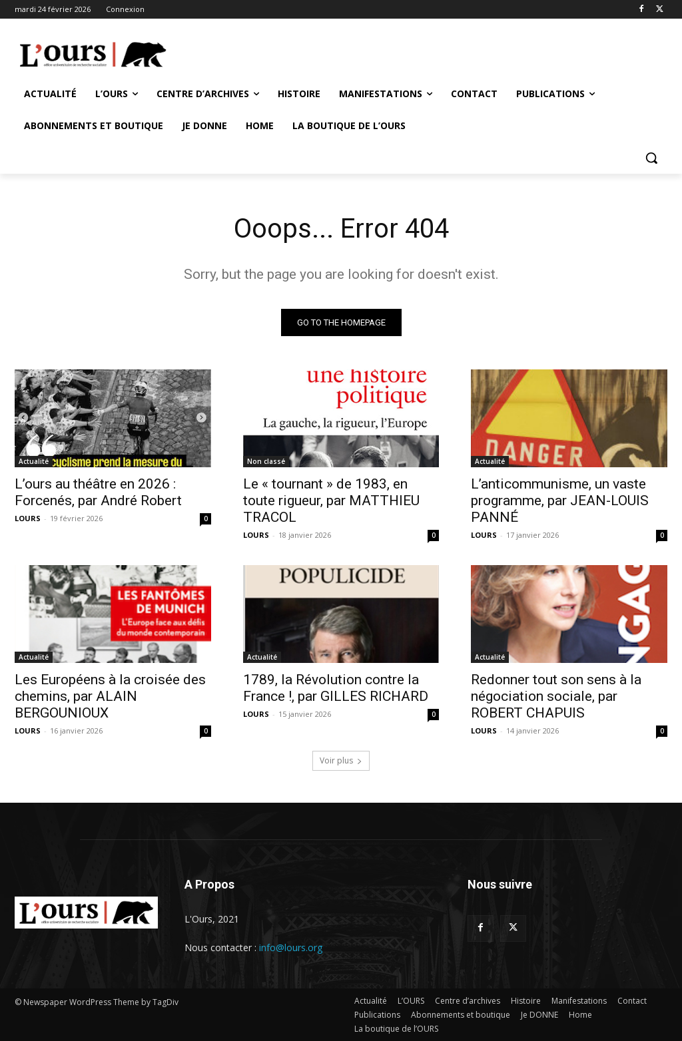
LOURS (28, 518)
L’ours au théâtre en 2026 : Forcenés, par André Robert (98, 492)
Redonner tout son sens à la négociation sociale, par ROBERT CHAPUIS (556, 697)
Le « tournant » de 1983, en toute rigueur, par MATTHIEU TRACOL (331, 500)
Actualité (34, 461)
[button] (651, 158)
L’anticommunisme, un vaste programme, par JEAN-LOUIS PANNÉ (560, 500)
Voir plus (341, 760)
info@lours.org (290, 947)
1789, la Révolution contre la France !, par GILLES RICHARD (335, 688)
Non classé (266, 461)
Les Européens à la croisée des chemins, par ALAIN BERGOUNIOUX (110, 697)
